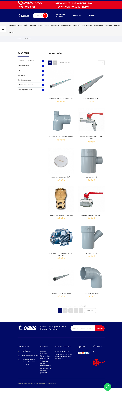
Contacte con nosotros (62, 356)
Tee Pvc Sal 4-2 (91, 179)
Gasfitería (55, 25)
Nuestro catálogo (45, 373)
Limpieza (11, 32)
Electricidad (87, 25)
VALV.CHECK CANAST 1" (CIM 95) (61, 218)
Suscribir (100, 333)
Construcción (43, 25)
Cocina (33, 25)
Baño (26, 25)
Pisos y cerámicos (15, 25)
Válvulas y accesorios (25, 90)
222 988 (26, 7)
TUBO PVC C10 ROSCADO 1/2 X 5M (61, 99)
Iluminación (98, 25)
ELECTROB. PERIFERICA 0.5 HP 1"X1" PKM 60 (61, 258)
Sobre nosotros (44, 363)
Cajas (19, 70)
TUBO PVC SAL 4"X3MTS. (91, 99)
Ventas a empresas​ (43, 357)
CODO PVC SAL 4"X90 (91, 298)
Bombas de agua (23, 65)
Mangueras (21, 75)
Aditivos (117, 25)
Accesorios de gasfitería (26, 61)
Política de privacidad (43, 377)
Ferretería (76, 25)
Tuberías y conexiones (25, 85)
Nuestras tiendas (45, 371)
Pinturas (108, 25)
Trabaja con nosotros (44, 367)
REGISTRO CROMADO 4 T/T (61, 179)
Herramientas (66, 25)
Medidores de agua (24, 80)
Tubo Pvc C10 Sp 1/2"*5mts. (61, 298)
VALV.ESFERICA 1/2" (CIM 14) (91, 218)
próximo (90, 316)
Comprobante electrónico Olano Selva (63, 362)
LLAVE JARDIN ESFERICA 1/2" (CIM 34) (91, 139)
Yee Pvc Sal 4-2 (91, 257)
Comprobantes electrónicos (63, 359)
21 (81, 315)
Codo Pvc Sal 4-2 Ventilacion (61, 138)
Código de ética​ (45, 361)
